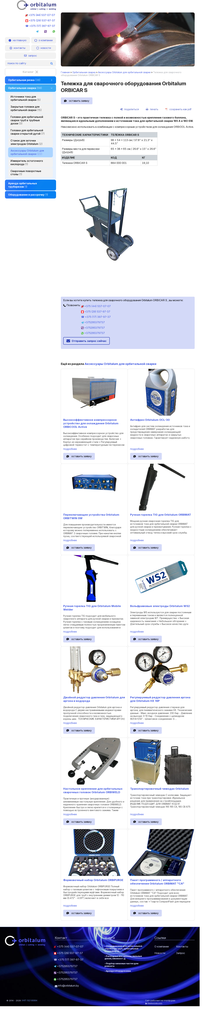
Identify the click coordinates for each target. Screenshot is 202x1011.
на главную (18, 40)
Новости (159, 953)
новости (43, 48)
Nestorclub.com (155, 1003)
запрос (30, 55)
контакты (17, 48)
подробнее (70, 448)
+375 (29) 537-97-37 (40, 20)
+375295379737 (93, 322)
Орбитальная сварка (83, 72)
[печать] (152, 109)
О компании (161, 946)
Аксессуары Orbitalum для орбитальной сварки (124, 72)
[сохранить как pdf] (178, 109)
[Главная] (36, 9)
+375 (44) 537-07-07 (40, 15)
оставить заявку (79, 100)
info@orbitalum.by (67, 985)
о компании (43, 40)
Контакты (182, 946)
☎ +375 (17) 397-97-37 (40, 25)
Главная (65, 72)
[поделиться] (129, 109)
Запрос (180, 953)
